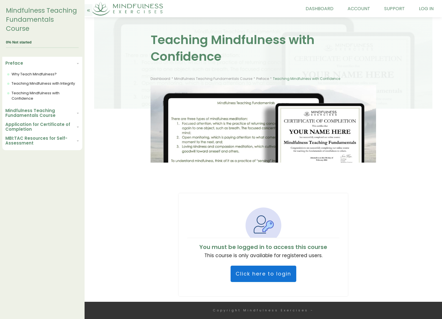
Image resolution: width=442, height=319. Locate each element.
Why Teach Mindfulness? (34, 74)
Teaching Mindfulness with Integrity (43, 83)
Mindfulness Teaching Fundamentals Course (41, 19)
